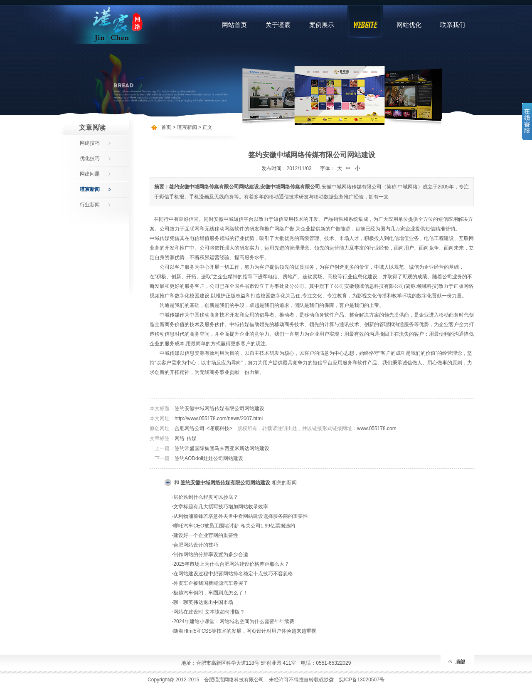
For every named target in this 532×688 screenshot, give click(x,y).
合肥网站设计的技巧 (195, 545)
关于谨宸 (278, 24)
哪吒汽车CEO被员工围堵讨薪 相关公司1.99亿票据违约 (234, 526)
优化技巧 (90, 158)
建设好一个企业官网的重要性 (205, 535)
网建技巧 (90, 143)
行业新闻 (90, 205)
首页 (166, 127)
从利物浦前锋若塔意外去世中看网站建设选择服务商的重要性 (240, 516)
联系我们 (452, 24)
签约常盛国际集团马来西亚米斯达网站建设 (222, 448)
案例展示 (321, 24)
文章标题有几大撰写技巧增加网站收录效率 (220, 507)
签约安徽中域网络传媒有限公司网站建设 (219, 408)
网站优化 (409, 24)
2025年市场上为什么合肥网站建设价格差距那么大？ (231, 564)
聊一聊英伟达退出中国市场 (203, 602)
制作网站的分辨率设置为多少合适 (210, 554)
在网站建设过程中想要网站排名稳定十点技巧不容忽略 (233, 574)
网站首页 (234, 24)
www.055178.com (377, 428)
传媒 (192, 438)
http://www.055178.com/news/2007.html (219, 418)
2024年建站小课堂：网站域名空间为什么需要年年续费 (233, 621)
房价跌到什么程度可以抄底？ (205, 497)
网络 (180, 438)
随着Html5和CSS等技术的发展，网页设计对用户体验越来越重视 (244, 631)
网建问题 (90, 174)
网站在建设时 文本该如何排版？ (208, 612)
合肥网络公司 (189, 428)
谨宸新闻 (90, 189)
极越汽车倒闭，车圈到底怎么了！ (210, 593)
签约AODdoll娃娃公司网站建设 (209, 458)
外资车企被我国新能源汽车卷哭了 (210, 583)
